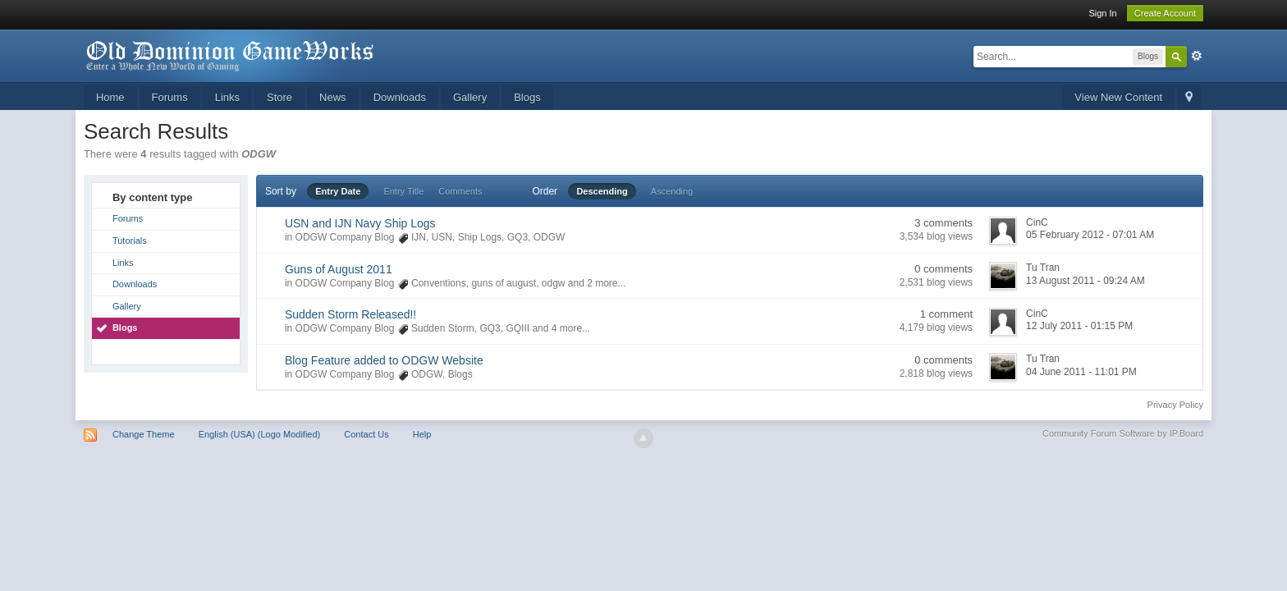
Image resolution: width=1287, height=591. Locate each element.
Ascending (672, 191)
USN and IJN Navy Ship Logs (360, 223)
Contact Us (366, 434)
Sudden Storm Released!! (350, 314)
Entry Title (403, 191)
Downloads (399, 97)
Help (422, 434)
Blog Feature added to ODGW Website (384, 360)
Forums (170, 97)
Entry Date (337, 191)
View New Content (1118, 97)
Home (110, 97)
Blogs (527, 97)
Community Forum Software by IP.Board (1122, 433)
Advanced (1196, 55)
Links (227, 97)
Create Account (1165, 13)
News (332, 97)
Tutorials (129, 240)
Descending (601, 191)
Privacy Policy (1175, 405)
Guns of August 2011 (338, 269)
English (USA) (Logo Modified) (260, 434)
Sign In (1102, 13)
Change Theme (143, 434)
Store (279, 97)
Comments (460, 191)
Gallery (470, 97)
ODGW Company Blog (345, 237)
